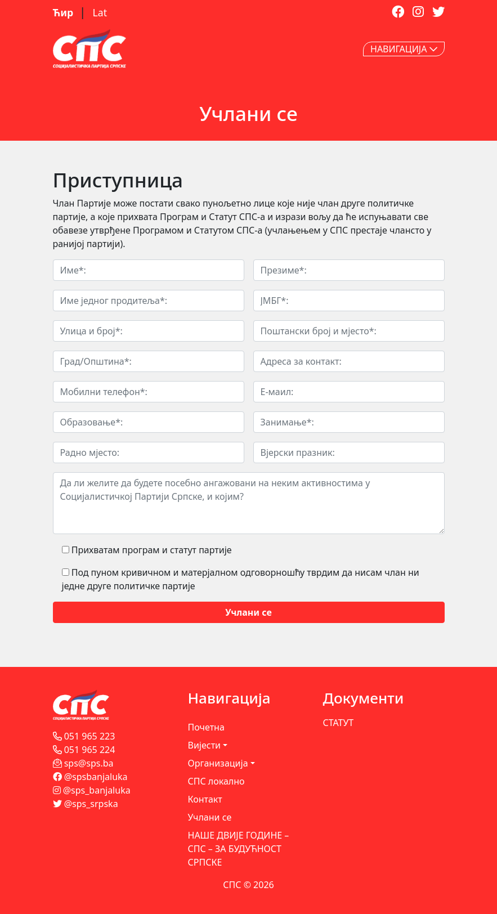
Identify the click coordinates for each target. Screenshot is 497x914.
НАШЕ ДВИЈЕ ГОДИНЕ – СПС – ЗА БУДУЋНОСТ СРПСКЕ (238, 848)
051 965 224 (84, 749)
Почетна (206, 727)
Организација (218, 763)
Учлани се (210, 817)
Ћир (64, 12)
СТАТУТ (338, 722)
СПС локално (216, 781)
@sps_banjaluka (92, 790)
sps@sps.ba (83, 763)
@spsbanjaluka (90, 776)
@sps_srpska (85, 803)
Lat (100, 12)
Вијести (204, 745)
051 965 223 (84, 736)
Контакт (205, 799)
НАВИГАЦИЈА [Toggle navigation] (403, 49)
